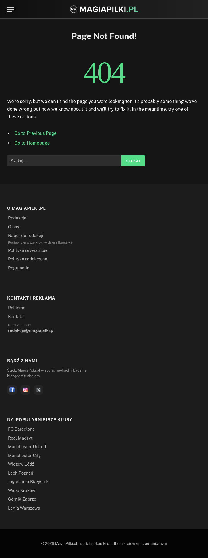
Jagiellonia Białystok (28, 481)
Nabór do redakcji (25, 235)
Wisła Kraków (21, 490)
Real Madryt (20, 437)
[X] (38, 390)
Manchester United (27, 446)
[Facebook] (12, 390)
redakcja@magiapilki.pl (31, 330)
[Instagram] (25, 390)
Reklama (16, 307)
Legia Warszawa (24, 507)
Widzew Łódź (21, 464)
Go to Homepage (32, 143)
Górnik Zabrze (22, 499)
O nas (13, 226)
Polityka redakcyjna (27, 258)
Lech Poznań (20, 472)
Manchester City (24, 455)
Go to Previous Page (35, 133)
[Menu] (10, 9)
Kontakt (16, 316)
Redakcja (17, 217)
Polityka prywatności (29, 250)
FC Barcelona (21, 429)
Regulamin (18, 267)
